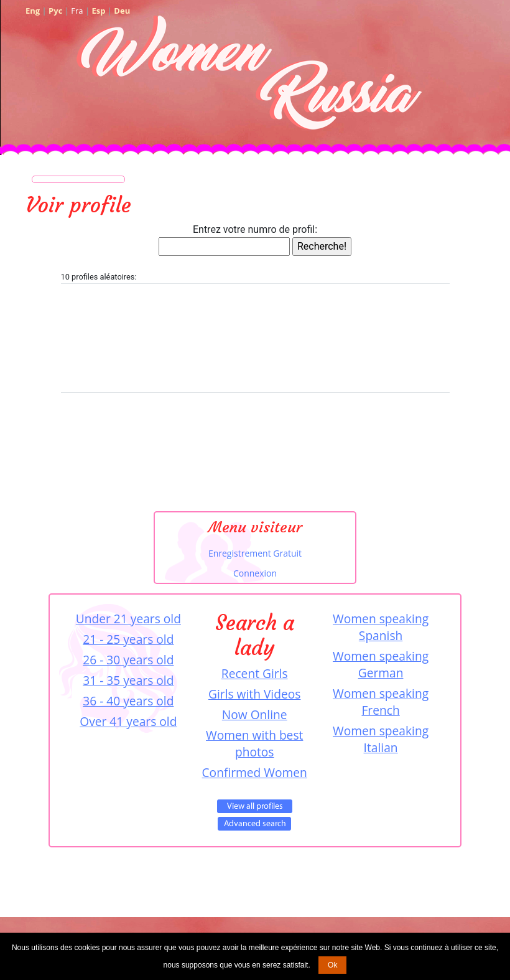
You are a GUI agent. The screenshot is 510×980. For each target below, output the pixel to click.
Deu (122, 10)
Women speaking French (381, 702)
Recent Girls (254, 673)
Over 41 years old (128, 721)
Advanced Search (254, 824)
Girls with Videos (254, 694)
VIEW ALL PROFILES (254, 806)
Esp (98, 10)
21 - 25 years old (128, 639)
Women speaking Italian (381, 739)
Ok (332, 965)
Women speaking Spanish (381, 627)
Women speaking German (381, 664)
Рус (55, 10)
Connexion (255, 573)
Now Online (254, 714)
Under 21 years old (128, 618)
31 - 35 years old (128, 680)
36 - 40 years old (128, 700)
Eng (33, 10)
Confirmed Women (254, 772)
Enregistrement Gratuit (255, 553)
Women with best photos (254, 743)
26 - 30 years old (128, 659)
